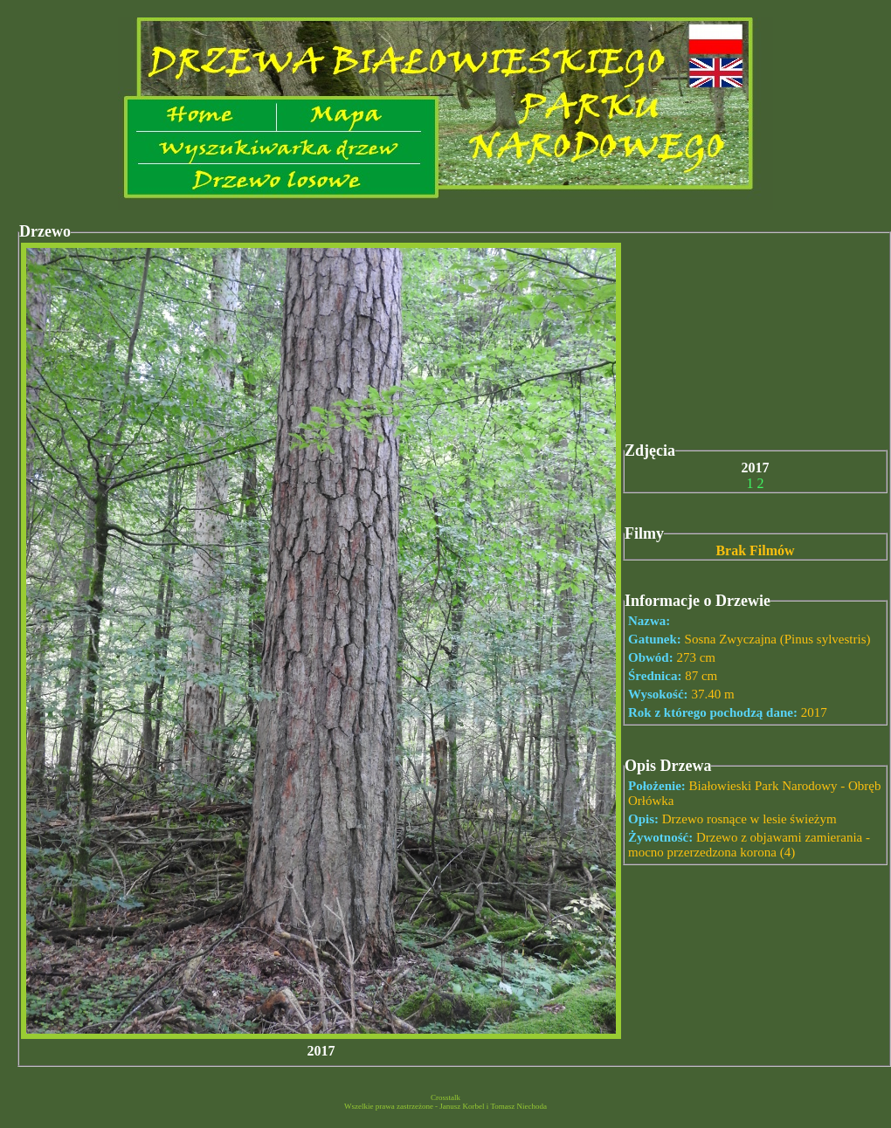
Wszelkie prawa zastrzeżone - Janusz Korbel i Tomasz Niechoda (445, 1106)
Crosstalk (445, 1097)
